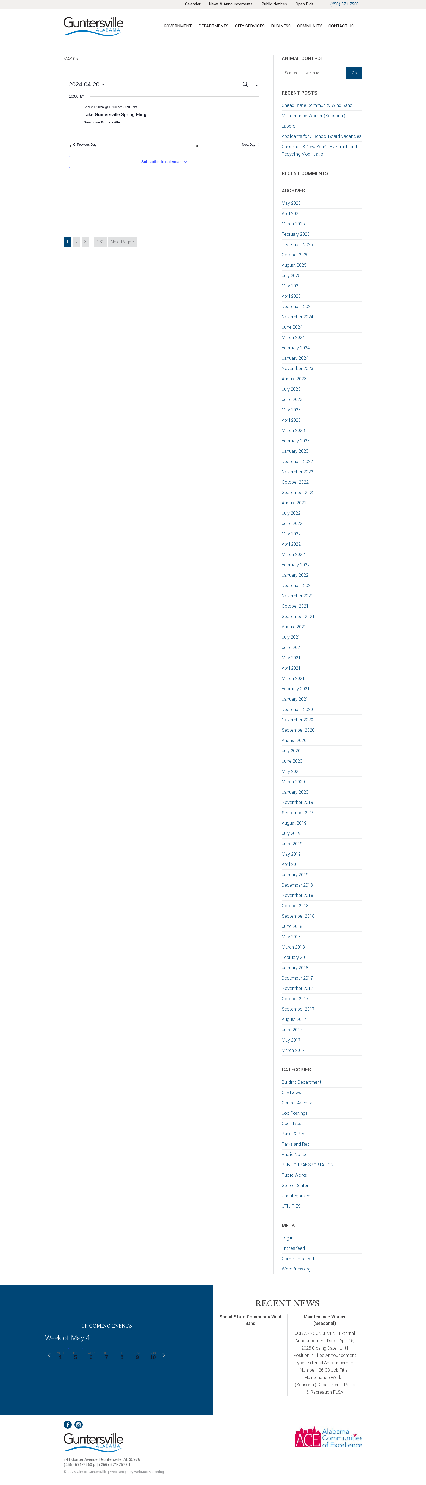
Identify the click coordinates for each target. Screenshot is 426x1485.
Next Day (250, 145)
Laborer (289, 126)
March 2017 (293, 1050)
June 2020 (292, 761)
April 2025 (291, 296)
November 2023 (297, 368)
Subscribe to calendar (161, 162)
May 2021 (291, 658)
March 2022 (293, 554)
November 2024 (297, 317)
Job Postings (295, 1113)
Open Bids (291, 1123)
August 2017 (294, 1019)
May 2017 (291, 1040)
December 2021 (297, 585)
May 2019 (291, 854)
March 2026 (293, 224)
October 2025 (295, 255)
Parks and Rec (296, 1144)
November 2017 (297, 988)
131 (102, 241)
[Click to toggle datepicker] (86, 84)
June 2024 (292, 327)
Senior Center (295, 1185)
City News (291, 1092)
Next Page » (122, 242)
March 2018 (293, 947)
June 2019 (292, 844)
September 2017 (298, 1009)
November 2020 (297, 720)
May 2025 (291, 286)
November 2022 (297, 472)
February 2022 (296, 565)
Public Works (294, 1175)
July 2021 (291, 637)
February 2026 (296, 234)
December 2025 (297, 244)
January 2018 (295, 968)
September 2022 (298, 492)
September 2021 (298, 616)
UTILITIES (291, 1206)
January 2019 (295, 875)
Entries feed (293, 1248)
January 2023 (295, 451)
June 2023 (292, 399)
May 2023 (291, 410)
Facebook (68, 1425)
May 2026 (291, 203)
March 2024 (293, 337)
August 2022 (294, 503)
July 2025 (291, 275)
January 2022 (295, 575)
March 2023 (293, 430)
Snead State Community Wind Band (317, 105)
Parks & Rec (293, 1134)
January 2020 (295, 792)
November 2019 (297, 802)
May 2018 (291, 937)
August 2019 (294, 823)
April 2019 (291, 864)
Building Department (301, 1082)
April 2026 (291, 213)
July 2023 (291, 389)
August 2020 (294, 740)
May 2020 (291, 771)
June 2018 (292, 926)
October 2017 (295, 999)
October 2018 (295, 906)
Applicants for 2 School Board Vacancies (322, 136)
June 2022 (292, 523)
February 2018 (296, 957)
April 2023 (291, 420)
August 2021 (294, 627)
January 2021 (295, 699)
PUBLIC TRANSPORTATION (308, 1165)
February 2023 (296, 441)
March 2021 (293, 678)
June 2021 (292, 647)
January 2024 (295, 358)
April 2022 (291, 544)
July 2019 (291, 833)
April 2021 (291, 668)
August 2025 (294, 265)
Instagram (78, 1425)
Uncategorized (296, 1196)
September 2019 (298, 813)
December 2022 (297, 461)
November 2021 (297, 596)
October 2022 (295, 482)
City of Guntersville (111, 26)
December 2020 (297, 709)
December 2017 (297, 978)
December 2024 (297, 306)
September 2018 (298, 916)
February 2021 (296, 689)
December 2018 (297, 885)
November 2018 (297, 895)
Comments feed (298, 1259)
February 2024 (296, 348)
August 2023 (294, 379)
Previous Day (84, 145)
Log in (287, 1238)
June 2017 (292, 1030)
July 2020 (291, 751)
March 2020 (293, 782)
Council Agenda (297, 1103)
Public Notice (295, 1154)
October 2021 (295, 606)
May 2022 (291, 534)
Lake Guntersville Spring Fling (115, 114)
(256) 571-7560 (344, 4)
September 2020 (298, 730)
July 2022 (291, 513)
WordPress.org (296, 1269)
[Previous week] (49, 1355)
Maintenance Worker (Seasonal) (314, 116)
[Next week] (164, 1355)
